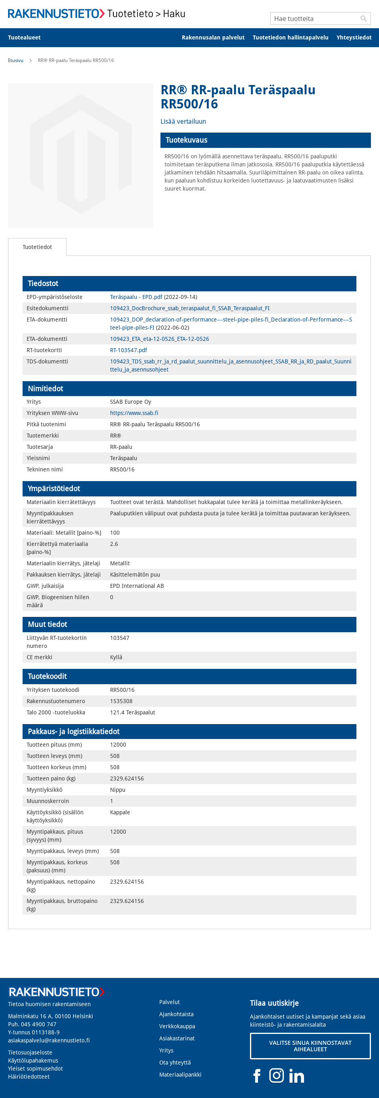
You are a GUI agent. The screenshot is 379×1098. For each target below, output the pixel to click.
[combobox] (320, 18)
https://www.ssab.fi (134, 413)
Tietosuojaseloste (30, 1052)
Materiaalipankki (180, 1074)
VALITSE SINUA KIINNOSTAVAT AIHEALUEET (310, 1046)
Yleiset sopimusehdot (35, 1068)
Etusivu (15, 60)
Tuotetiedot (37, 247)
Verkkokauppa (177, 1026)
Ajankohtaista (176, 1014)
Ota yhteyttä (175, 1062)
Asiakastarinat (177, 1038)
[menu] (189, 37)
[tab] (265, 140)
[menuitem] (29, 37)
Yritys (166, 1050)
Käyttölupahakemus (33, 1060)
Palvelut (169, 1002)
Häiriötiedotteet (29, 1076)
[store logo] (99, 13)
